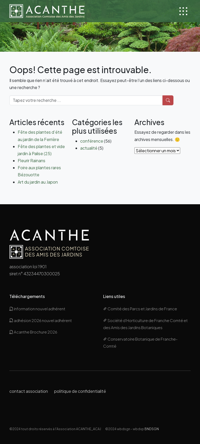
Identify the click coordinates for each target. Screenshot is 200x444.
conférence (91, 141)
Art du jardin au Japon (38, 182)
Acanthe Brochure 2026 (33, 331)
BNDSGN (152, 429)
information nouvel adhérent (37, 308)
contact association (28, 391)
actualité (88, 148)
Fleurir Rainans (31, 160)
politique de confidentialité (80, 391)
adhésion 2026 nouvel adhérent (40, 320)
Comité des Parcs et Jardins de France (140, 308)
